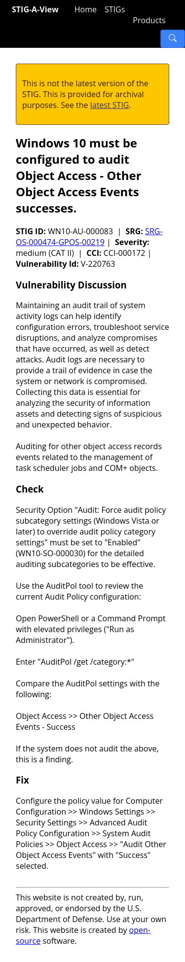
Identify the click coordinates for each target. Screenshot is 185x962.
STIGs (115, 9)
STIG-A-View (35, 9)
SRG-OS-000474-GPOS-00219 (89, 237)
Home (85, 9)
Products (149, 20)
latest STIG (109, 105)
